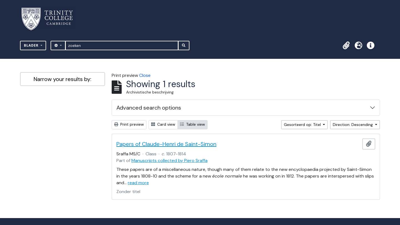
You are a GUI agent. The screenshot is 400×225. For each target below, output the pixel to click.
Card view (163, 124)
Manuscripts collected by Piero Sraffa (169, 160)
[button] (346, 45)
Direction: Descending (353, 124)
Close (145, 75)
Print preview (129, 124)
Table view (192, 124)
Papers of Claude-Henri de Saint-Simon (166, 144)
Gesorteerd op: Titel (303, 124)
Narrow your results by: (62, 79)
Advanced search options (148, 107)
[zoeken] (121, 45)
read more (138, 183)
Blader (32, 45)
